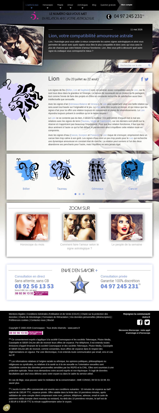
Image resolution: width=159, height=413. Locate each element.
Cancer (74, 135)
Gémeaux (74, 104)
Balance (83, 104)
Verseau (94, 104)
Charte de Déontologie (30, 322)
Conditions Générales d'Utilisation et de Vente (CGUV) (53, 319)
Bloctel (50, 325)
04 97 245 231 (128, 16)
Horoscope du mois (32, 249)
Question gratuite (108, 5)
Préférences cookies (19, 325)
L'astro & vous (32, 6)
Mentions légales (17, 319)
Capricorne (105, 121)
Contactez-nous (37, 325)
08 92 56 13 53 (34, 291)
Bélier (69, 90)
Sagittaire (85, 90)
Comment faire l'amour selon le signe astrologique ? (79, 251)
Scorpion (83, 135)
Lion (75, 90)
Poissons (94, 135)
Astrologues (82, 6)
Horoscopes (48, 6)
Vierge (94, 121)
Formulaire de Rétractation (55, 322)
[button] (6, 407)
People (60, 6)
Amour (70, 6)
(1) (143, 15)
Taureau (85, 121)
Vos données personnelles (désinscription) (90, 322)
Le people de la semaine (127, 249)
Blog (94, 5)
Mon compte (126, 5)
